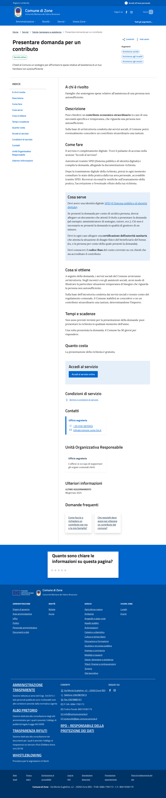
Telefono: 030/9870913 (74, 695)
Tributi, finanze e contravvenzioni (100, 664)
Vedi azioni (142, 39)
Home (15, 32)
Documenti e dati (21, 632)
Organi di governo (21, 609)
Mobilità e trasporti (93, 655)
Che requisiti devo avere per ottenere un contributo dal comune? (107, 523)
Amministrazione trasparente (28, 687)
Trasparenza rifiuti (30, 730)
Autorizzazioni (91, 627)
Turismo (88, 668)
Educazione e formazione (97, 641)
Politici (16, 623)
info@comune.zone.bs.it (87, 430)
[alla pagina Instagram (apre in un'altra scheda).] (127, 12)
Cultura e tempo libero (95, 636)
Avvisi (51, 614)
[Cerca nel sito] (150, 12)
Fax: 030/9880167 (71, 699)
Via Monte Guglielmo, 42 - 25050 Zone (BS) (83, 690)
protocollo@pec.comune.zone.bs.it (79, 718)
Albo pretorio (25, 710)
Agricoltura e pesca (94, 609)
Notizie (52, 609)
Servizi (25, 32)
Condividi (128, 39)
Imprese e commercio (95, 650)
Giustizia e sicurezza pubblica (98, 646)
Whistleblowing (27, 755)
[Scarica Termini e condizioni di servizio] (81, 399)
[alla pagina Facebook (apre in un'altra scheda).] (122, 12)
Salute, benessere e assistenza (46, 32)
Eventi (124, 614)
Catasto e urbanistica (94, 632)
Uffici (15, 618)
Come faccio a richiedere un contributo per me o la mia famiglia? (78, 523)
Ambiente (89, 614)
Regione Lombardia (21, 2)
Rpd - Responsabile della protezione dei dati (82, 728)
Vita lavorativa (91, 673)
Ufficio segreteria (78, 420)
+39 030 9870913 (83, 426)
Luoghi (124, 609)
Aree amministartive (22, 614)
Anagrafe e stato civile (95, 618)
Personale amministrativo (25, 627)
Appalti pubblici (92, 623)
